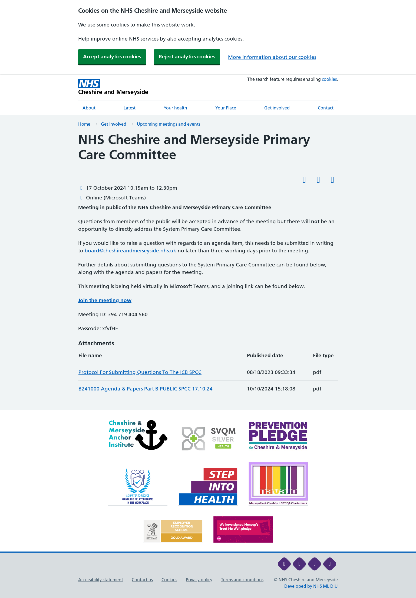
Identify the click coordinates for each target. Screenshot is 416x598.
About (88, 108)
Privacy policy (199, 579)
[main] (208, 271)
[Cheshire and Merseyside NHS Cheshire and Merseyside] (113, 87)
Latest (130, 108)
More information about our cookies (272, 57)
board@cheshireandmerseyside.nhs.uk (130, 251)
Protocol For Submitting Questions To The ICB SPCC (140, 372)
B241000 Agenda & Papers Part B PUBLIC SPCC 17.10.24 (145, 389)
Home (84, 124)
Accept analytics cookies (112, 57)
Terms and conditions (242, 579)
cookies (329, 79)
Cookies (169, 579)
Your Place (225, 108)
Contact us (142, 579)
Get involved (277, 108)
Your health (175, 108)
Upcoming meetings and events (168, 124)
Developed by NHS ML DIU (311, 586)
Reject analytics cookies (187, 57)
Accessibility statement (100, 579)
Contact (326, 108)
